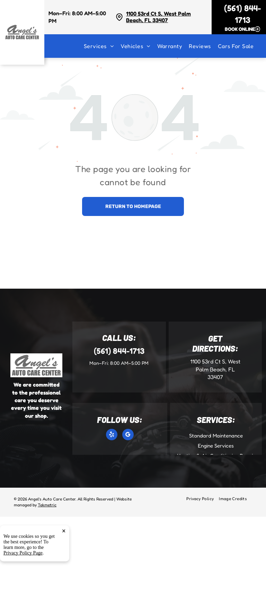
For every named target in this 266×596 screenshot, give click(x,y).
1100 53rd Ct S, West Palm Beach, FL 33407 (158, 17)
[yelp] (111, 435)
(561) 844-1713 (119, 350)
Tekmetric (47, 504)
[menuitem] (102, 46)
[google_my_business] (128, 435)
